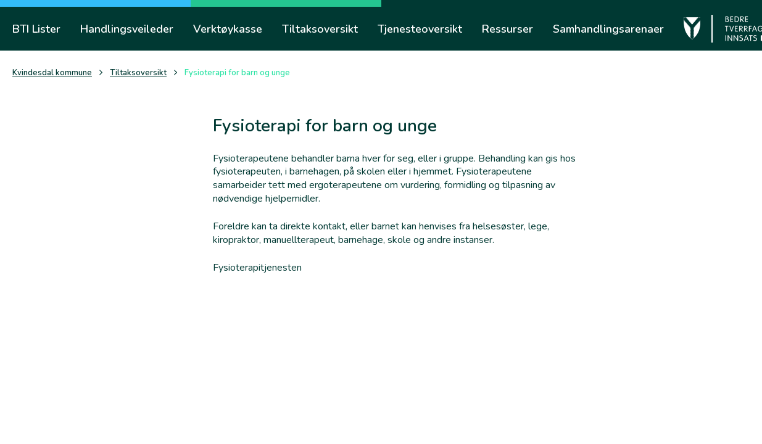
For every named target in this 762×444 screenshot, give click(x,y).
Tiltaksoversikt (138, 73)
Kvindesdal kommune (52, 73)
